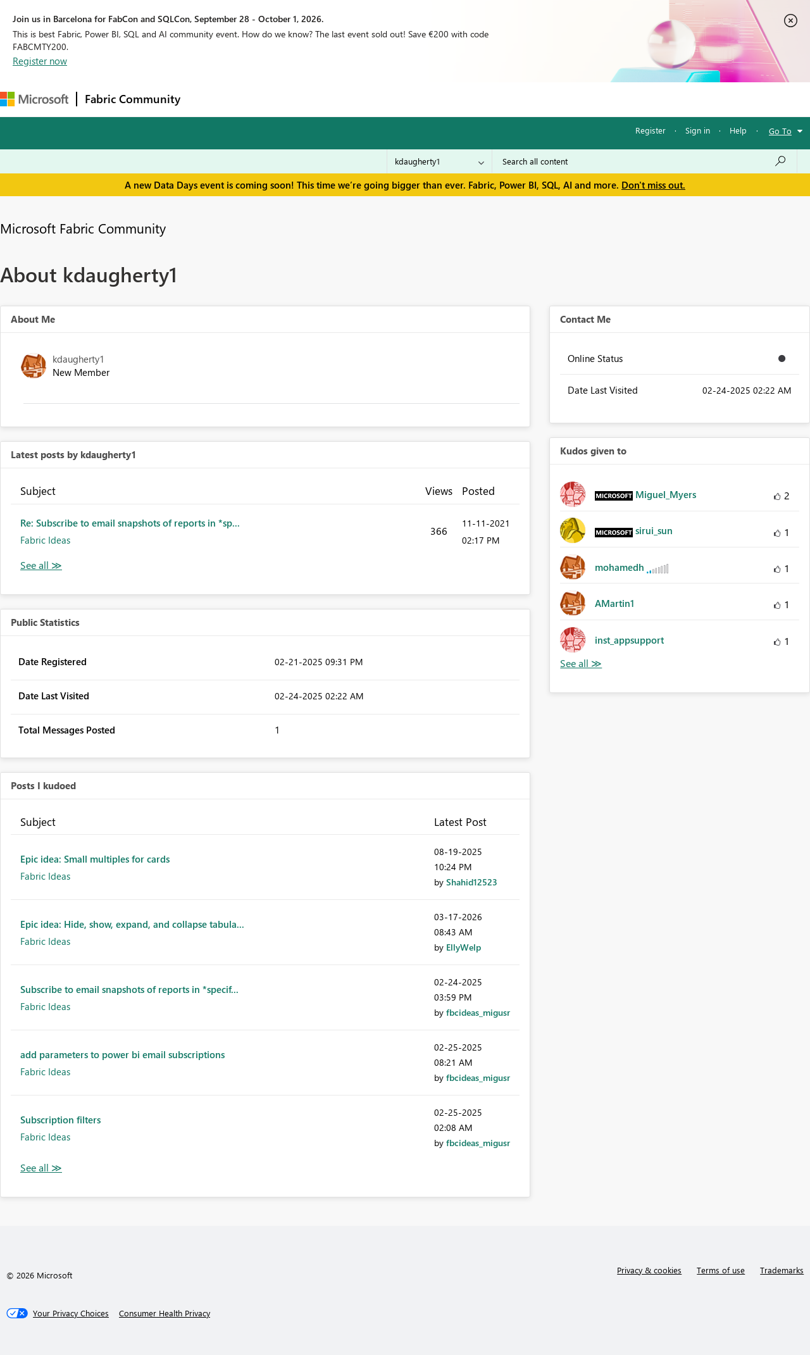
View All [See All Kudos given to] (581, 663)
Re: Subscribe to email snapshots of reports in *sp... (130, 522)
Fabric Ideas (45, 540)
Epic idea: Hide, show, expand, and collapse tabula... (132, 924)
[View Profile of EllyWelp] (463, 947)
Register (650, 130)
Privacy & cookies (649, 1269)
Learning (478, 99)
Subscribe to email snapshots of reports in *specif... (129, 989)
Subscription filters (60, 1119)
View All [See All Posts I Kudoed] (41, 1168)
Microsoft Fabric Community (83, 228)
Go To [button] (780, 130)
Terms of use (721, 1269)
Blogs (430, 99)
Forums (209, 99)
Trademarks (782, 1269)
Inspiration (265, 99)
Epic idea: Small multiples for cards (95, 858)
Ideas (317, 99)
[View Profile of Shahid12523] (471, 882)
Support (532, 99)
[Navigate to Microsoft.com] (34, 99)
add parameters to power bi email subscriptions (122, 1054)
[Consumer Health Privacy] (164, 1313)
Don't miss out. (653, 184)
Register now (40, 60)
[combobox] (644, 161)
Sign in (697, 130)
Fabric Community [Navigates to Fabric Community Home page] (132, 98)
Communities (373, 99)
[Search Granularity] (439, 161)
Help (738, 130)
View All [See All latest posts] (41, 565)
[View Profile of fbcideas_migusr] (478, 1012)
